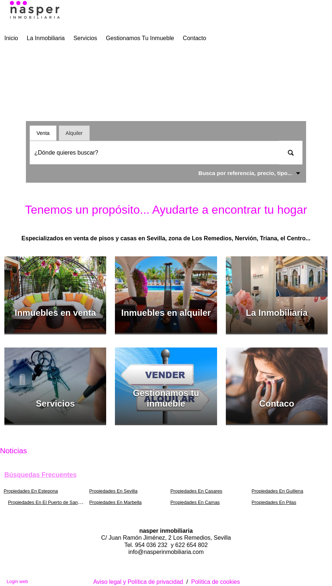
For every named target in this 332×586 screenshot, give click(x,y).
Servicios (85, 38)
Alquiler (74, 133)
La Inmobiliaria (46, 38)
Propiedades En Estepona (31, 491)
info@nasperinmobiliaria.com (166, 552)
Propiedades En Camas (195, 502)
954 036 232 (152, 545)
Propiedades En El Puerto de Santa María (51, 502)
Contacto (194, 38)
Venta (43, 133)
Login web (17, 581)
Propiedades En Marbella (115, 502)
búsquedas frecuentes (40, 474)
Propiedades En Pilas (274, 502)
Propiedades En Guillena (278, 491)
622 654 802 (191, 545)
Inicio (11, 38)
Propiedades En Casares (196, 491)
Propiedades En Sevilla (113, 491)
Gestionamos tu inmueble (140, 38)
